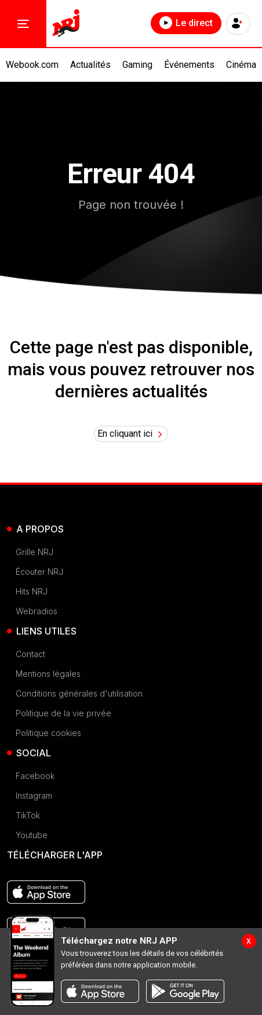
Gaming (137, 64)
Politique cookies (48, 733)
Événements (189, 64)
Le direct (186, 22)
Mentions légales (48, 674)
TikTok (28, 815)
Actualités (90, 64)
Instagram (34, 795)
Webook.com (32, 64)
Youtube (32, 835)
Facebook (35, 776)
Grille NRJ (34, 552)
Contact (30, 654)
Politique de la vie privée (63, 713)
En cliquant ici (131, 434)
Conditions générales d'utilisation (79, 693)
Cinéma (241, 64)
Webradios (36, 611)
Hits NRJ (32, 591)
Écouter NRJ (39, 572)
